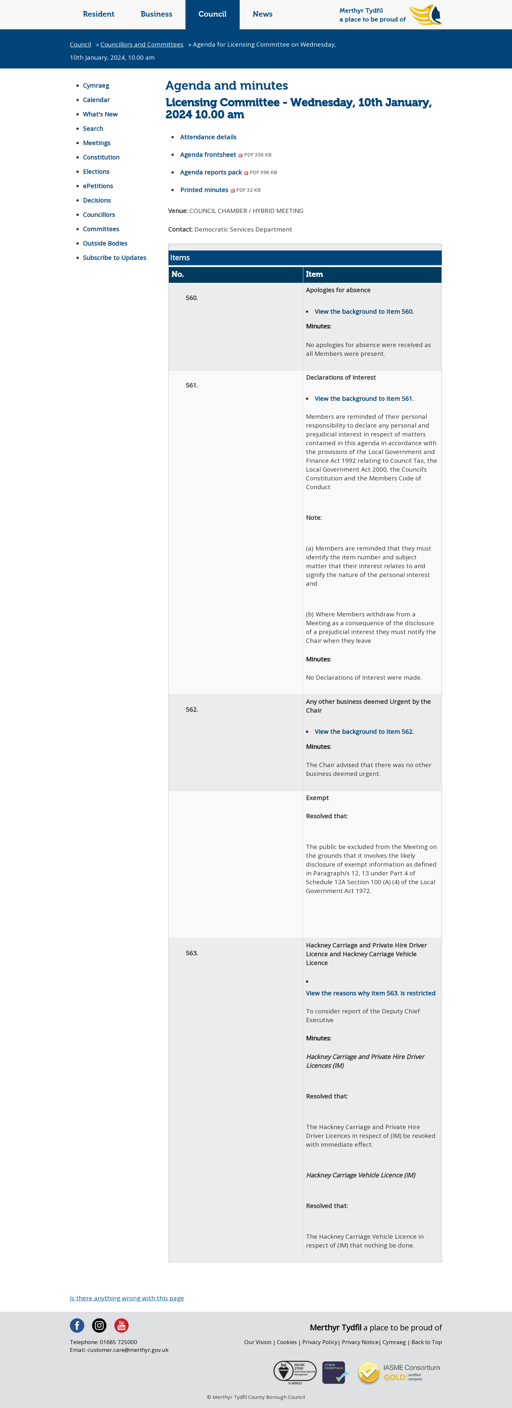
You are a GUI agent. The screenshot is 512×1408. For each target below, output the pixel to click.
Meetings (96, 143)
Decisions (97, 200)
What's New (100, 114)
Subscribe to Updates (115, 257)
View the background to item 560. (364, 312)
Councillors (99, 214)
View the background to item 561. (364, 399)
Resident (99, 14)
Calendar (96, 100)
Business (156, 14)
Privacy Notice (359, 1346)
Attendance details (209, 137)
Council (213, 14)
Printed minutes (221, 190)
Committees (101, 229)
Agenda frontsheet (226, 155)
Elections (96, 171)
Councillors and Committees (143, 44)
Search (93, 128)
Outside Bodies (105, 243)
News (263, 14)
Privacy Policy (319, 1346)
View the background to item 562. (364, 733)
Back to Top (426, 1346)
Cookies (285, 1346)
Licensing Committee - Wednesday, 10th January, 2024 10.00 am (299, 109)
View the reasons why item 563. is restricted (371, 996)
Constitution (101, 157)
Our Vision (256, 1346)
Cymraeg (96, 85)
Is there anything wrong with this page (127, 1302)
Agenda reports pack (229, 172)
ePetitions (98, 186)
